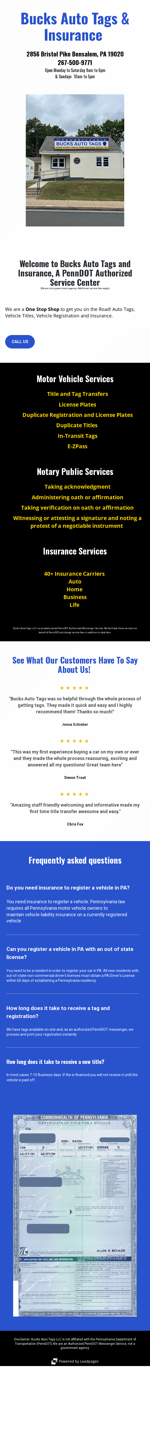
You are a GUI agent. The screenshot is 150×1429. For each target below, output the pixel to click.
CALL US (20, 341)
